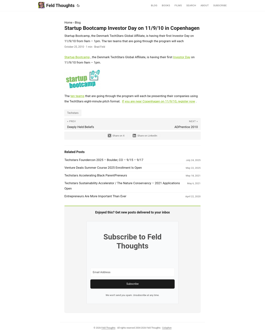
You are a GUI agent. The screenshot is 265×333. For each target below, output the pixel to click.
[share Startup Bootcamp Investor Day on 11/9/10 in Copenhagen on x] (116, 135)
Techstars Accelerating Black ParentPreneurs (95, 175)
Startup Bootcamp (77, 57)
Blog (78, 22)
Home (68, 22)
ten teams (77, 96)
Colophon (167, 328)
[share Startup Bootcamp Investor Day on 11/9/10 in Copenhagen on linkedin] (145, 135)
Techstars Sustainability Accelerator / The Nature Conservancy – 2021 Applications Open (122, 185)
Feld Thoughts (56, 5)
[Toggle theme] (78, 5)
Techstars (73, 112)
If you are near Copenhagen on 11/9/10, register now (158, 101)
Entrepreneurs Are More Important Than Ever (95, 196)
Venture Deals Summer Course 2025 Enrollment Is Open (103, 167)
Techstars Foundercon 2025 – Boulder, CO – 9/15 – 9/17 (103, 160)
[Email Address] (132, 272)
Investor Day (181, 57)
